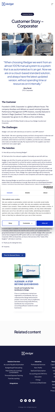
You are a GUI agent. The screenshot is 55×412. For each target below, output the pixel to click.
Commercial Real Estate (38, 383)
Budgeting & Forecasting (13, 368)
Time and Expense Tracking (14, 375)
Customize (27, 223)
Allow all (44, 223)
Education (38, 377)
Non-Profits (38, 368)
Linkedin (29, 400)
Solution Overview (14, 361)
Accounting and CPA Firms (38, 374)
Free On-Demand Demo (12, 255)
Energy (38, 380)
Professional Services (38, 364)
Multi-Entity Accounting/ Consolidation (14, 371)
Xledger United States (27, 353)
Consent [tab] (9, 192)
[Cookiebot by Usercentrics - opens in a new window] (45, 187)
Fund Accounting (13, 378)
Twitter (25, 400)
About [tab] (45, 192)
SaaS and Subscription (38, 371)
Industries (38, 361)
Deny (10, 223)
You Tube (21, 400)
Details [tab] (27, 192)
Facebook (33, 400)
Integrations (14, 383)
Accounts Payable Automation (14, 364)
